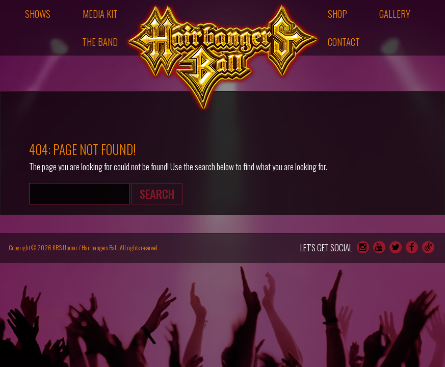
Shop (337, 13)
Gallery (394, 13)
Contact (344, 41)
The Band (100, 41)
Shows (37, 13)
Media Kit (100, 13)
